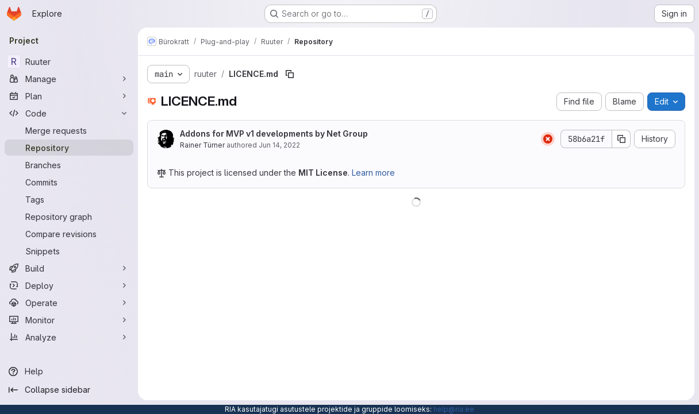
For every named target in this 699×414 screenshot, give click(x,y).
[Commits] (69, 182)
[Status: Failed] (548, 139)
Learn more (373, 172)
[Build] (69, 268)
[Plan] (69, 96)
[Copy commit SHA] (621, 139)
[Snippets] (69, 251)
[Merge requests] (69, 130)
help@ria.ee (453, 409)
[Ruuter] (69, 61)
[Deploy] (69, 285)
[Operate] (69, 303)
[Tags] (69, 199)
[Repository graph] (69, 216)
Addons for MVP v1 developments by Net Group (274, 133)
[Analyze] (69, 337)
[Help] (69, 371)
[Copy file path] (290, 74)
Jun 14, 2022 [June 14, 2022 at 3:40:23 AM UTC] (279, 145)
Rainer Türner (202, 145)
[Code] (69, 113)
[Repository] (69, 148)
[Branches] (69, 165)
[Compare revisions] (69, 234)
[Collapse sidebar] (69, 390)
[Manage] (69, 79)
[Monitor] (69, 320)
